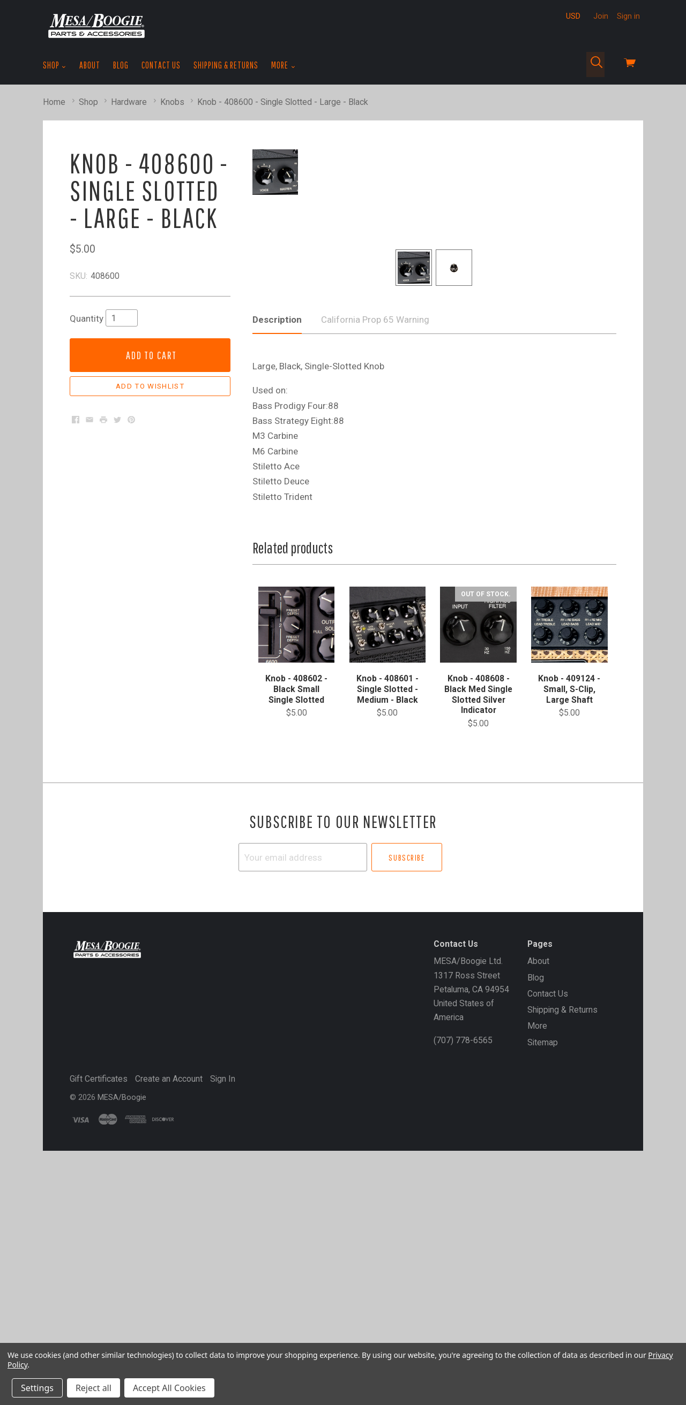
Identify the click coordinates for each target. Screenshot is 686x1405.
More (283, 65)
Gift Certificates (99, 1312)
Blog (121, 65)
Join (600, 16)
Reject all (93, 1388)
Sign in (628, 16)
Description (277, 552)
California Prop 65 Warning (375, 552)
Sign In (222, 1312)
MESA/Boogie (122, 1330)
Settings (37, 1388)
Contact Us (161, 65)
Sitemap (542, 1275)
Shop (54, 65)
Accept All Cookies (169, 1388)
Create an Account (169, 1312)
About (89, 65)
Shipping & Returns (225, 65)
